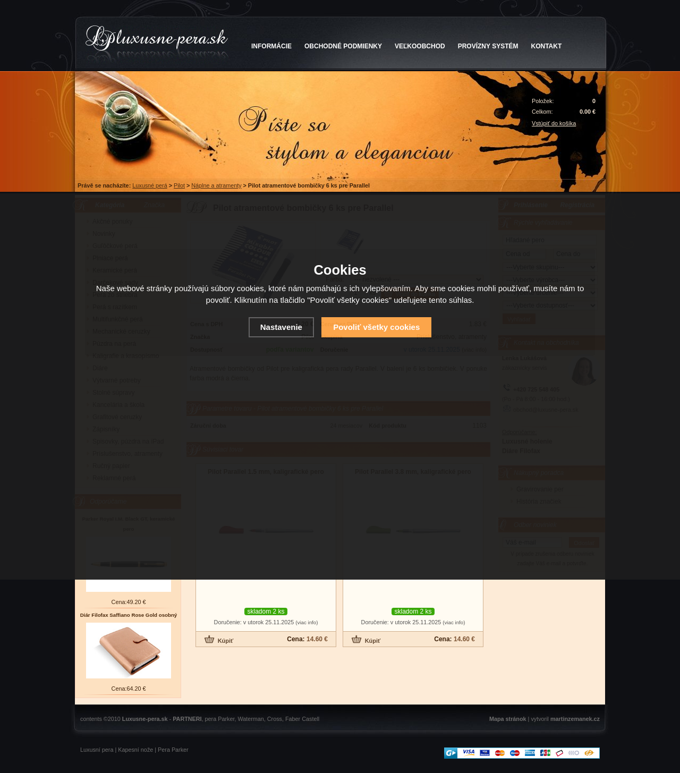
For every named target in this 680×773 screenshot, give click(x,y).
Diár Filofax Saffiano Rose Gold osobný (128, 615)
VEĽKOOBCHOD (420, 46)
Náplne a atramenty (216, 185)
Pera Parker (173, 749)
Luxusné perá (149, 185)
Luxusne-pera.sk (145, 719)
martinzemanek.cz (575, 719)
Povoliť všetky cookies (376, 327)
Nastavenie (281, 327)
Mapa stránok (507, 719)
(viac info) (306, 622)
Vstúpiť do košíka (554, 123)
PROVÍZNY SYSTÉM (488, 46)
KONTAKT (546, 46)
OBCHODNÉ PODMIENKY (343, 46)
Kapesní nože (135, 749)
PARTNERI (187, 719)
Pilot (179, 185)
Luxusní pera (96, 749)
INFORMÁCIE (271, 46)
